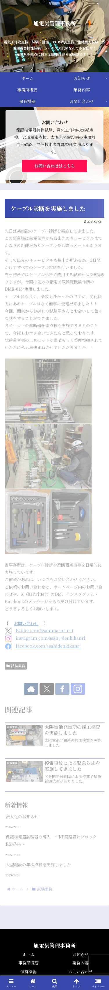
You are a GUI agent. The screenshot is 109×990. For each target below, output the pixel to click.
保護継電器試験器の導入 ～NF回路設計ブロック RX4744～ (53, 840)
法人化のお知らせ (22, 816)
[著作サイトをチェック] (31, 689)
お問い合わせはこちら (54, 166)
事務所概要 (28, 963)
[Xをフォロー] (47, 689)
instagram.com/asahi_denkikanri (50, 638)
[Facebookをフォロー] (62, 689)
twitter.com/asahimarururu (44, 630)
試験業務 (15, 665)
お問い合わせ (26, 623)
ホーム (28, 954)
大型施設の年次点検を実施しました (38, 864)
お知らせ (80, 954)
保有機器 (28, 971)
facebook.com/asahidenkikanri (48, 646)
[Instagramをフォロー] (78, 689)
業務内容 (80, 963)
